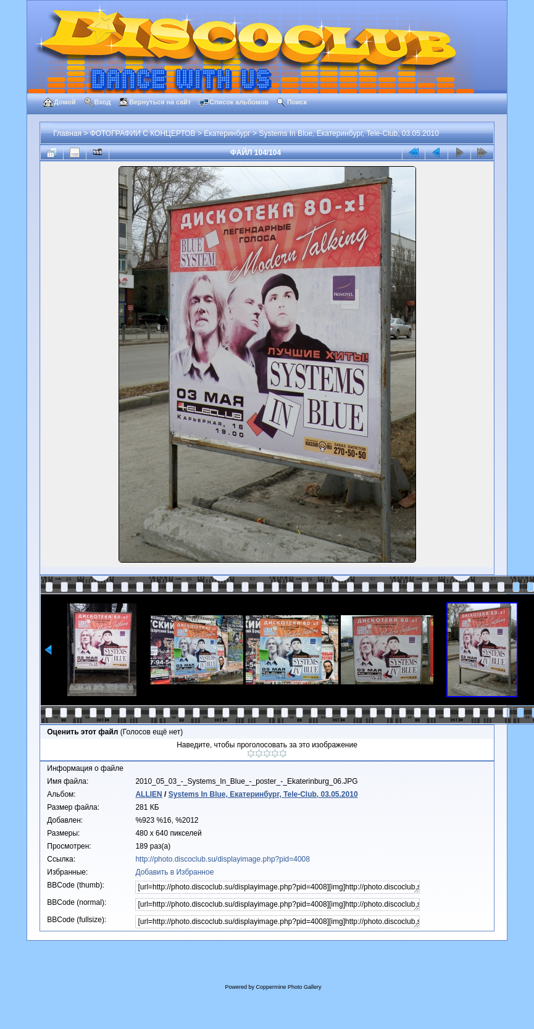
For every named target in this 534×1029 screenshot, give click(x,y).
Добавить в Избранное (174, 872)
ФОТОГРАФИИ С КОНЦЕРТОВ (143, 133)
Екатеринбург (227, 133)
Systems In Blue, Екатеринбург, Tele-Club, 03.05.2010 (348, 133)
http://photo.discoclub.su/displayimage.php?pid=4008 (222, 859)
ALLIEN (148, 794)
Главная (67, 133)
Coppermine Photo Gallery (288, 987)
